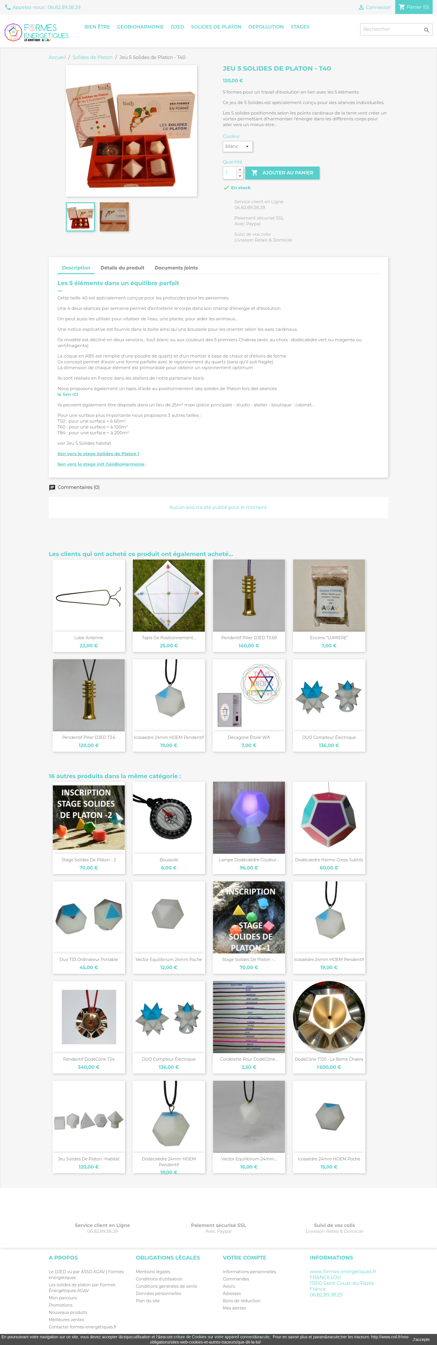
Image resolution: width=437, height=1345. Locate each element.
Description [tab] (76, 268)
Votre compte (244, 1258)
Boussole (169, 859)
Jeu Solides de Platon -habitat (89, 1159)
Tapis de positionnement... (169, 637)
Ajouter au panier (282, 173)
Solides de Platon (216, 27)
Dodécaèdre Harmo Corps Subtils (329, 859)
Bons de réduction (241, 1300)
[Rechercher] (396, 29)
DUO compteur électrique (329, 737)
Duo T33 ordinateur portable (88, 959)
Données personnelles (158, 1293)
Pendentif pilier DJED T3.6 (88, 737)
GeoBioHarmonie (140, 27)
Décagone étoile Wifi (249, 737)
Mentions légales (153, 1271)
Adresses (232, 1293)
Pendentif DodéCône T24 (88, 1059)
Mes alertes (234, 1308)
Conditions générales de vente (166, 1286)
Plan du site (148, 1300)
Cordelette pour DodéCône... (249, 1059)
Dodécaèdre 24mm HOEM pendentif (169, 1161)
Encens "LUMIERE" (329, 637)
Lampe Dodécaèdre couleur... (249, 859)
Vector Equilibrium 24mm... (249, 1159)
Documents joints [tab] (176, 268)
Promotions (61, 1305)
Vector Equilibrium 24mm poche (169, 959)
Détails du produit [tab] (122, 268)
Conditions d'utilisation (159, 1279)
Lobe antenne (88, 637)
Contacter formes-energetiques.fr (83, 1327)
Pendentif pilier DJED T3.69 (249, 637)
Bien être (97, 27)
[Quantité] (230, 173)
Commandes (236, 1279)
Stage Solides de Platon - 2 (89, 859)
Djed (177, 27)
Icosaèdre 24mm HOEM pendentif (169, 737)
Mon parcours (63, 1298)
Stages (300, 27)
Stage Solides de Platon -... (249, 959)
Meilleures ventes (66, 1319)
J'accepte (421, 1339)
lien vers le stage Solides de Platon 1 (98, 453)
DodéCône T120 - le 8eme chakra (329, 1059)
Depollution (266, 27)
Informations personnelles (249, 1271)
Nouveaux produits (68, 1312)
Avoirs (229, 1286)
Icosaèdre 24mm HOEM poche (329, 1159)
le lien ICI (67, 394)
